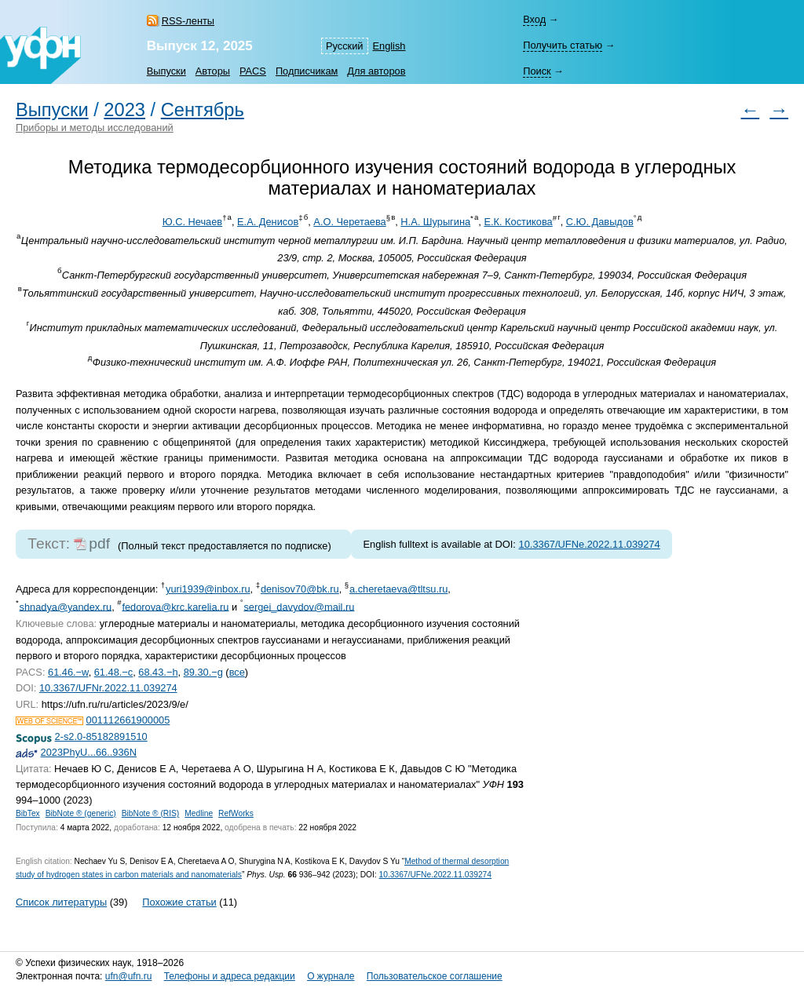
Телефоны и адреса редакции (229, 976)
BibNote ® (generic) (81, 813)
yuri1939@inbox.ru (208, 589)
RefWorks (236, 813)
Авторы (213, 71)
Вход (534, 19)
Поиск (536, 71)
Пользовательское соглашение (434, 976)
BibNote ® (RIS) (151, 813)
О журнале (330, 976)
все (237, 672)
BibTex (28, 813)
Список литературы (61, 902)
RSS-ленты (188, 21)
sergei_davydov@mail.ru (298, 606)
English (389, 46)
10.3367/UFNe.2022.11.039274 (589, 544)
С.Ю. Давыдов (600, 222)
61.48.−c (113, 672)
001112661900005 (128, 720)
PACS (252, 71)
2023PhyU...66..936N (89, 752)
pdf (99, 543)
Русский (344, 46)
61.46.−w (68, 672)
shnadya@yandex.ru (66, 606)
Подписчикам (307, 71)
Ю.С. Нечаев (192, 222)
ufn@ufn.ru (128, 976)
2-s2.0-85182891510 (101, 736)
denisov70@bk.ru (300, 589)
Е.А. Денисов (267, 222)
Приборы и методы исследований (95, 127)
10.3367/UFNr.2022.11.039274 (108, 688)
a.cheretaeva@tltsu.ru (398, 589)
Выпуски (166, 71)
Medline (199, 813)
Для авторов (376, 71)
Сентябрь (202, 110)
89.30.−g (203, 672)
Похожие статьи (179, 902)
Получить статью (562, 45)
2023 (124, 110)
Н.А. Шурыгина (435, 222)
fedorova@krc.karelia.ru (175, 606)
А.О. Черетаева (349, 222)
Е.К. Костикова (518, 222)
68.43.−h (157, 672)
